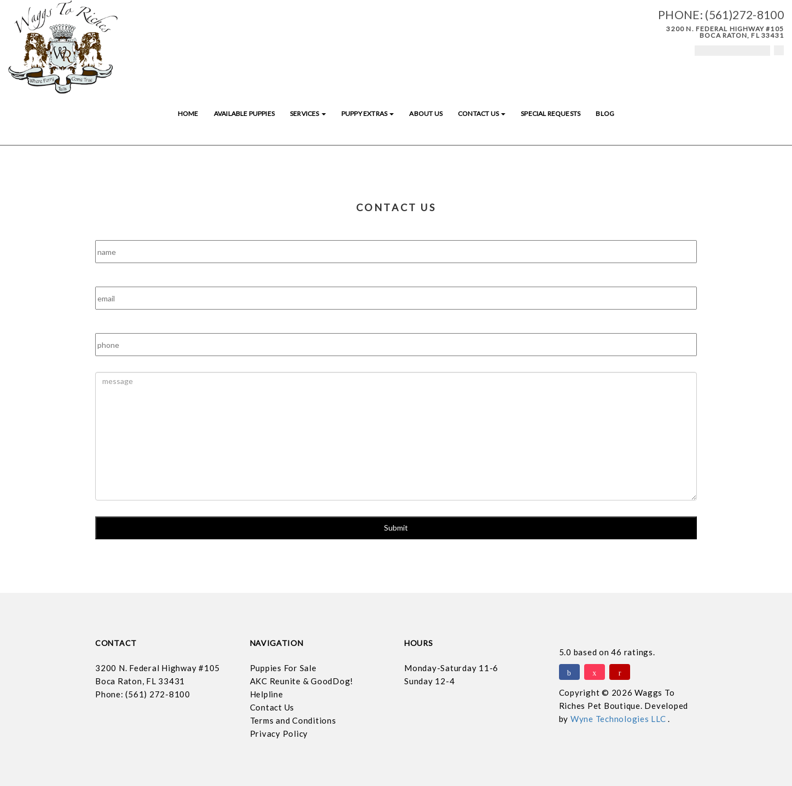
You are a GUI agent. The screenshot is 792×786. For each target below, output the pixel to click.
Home (188, 113)
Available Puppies (244, 113)
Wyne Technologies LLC (619, 719)
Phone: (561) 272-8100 (142, 694)
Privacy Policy (279, 733)
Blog (605, 113)
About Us (425, 113)
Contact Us (481, 113)
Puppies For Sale (283, 668)
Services (308, 113)
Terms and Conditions (293, 720)
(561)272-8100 (744, 14)
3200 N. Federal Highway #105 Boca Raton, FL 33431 (725, 32)
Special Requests (550, 113)
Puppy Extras (367, 113)
